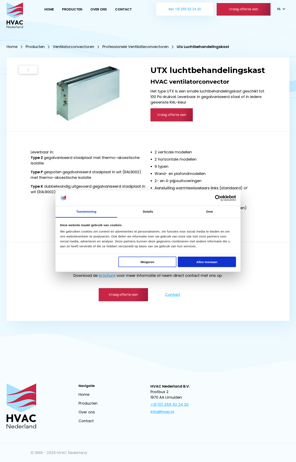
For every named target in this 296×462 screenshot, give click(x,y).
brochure (107, 275)
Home (49, 9)
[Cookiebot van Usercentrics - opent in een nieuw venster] (218, 198)
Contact (123, 9)
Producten (72, 9)
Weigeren (147, 262)
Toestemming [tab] (86, 211)
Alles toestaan (207, 262)
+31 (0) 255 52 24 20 (169, 404)
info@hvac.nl (162, 411)
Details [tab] (148, 211)
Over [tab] (209, 211)
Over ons (98, 9)
